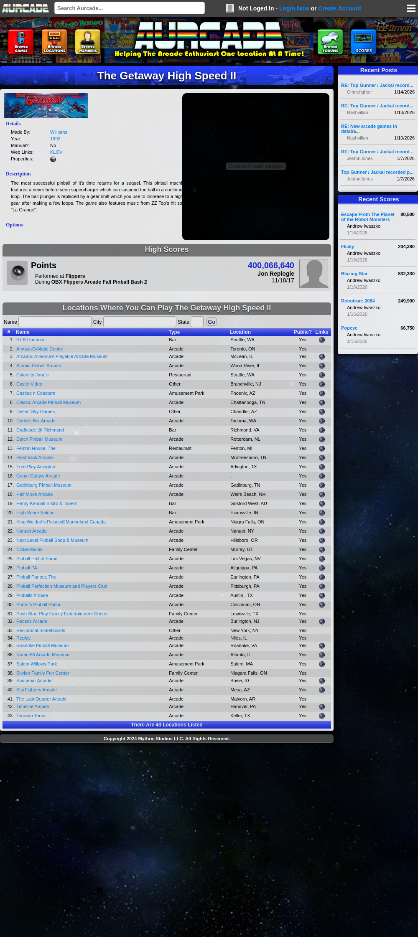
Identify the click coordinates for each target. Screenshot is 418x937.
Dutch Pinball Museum (39, 439)
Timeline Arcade (32, 706)
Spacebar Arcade (33, 680)
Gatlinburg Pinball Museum (43, 485)
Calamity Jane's (32, 374)
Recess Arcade (31, 621)
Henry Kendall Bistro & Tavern (47, 503)
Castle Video (29, 383)
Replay (23, 637)
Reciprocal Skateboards (40, 630)
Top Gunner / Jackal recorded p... (377, 172)
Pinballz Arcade (32, 595)
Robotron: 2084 (358, 300)
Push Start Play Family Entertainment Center (62, 613)
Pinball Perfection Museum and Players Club (61, 586)
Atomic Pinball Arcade (38, 365)
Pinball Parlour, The (36, 576)
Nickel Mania (29, 549)
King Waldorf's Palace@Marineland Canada (61, 521)
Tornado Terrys (31, 715)
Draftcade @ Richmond (40, 429)
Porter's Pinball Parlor (38, 604)
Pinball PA (26, 567)
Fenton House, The (36, 448)
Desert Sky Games (35, 411)
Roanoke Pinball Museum (42, 645)
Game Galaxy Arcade (38, 475)
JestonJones (360, 158)
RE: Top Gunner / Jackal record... (377, 85)
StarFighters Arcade (36, 689)
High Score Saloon (35, 512)
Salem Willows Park (36, 663)
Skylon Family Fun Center (42, 672)
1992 (55, 138)
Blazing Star (354, 273)
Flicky (347, 246)
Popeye (349, 327)
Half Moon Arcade (34, 494)
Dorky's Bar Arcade (36, 420)
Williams (58, 132)
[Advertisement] (95, 841)
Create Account (339, 8)
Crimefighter (359, 91)
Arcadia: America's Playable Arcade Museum (62, 356)
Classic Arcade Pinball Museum (48, 402)
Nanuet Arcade (31, 530)
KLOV (56, 152)
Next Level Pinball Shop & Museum (52, 540)
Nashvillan (357, 112)
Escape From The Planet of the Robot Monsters (368, 217)
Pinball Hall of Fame (36, 558)
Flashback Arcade (34, 457)
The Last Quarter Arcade (41, 698)
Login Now (294, 8)
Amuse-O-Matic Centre (39, 348)
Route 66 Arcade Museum (42, 654)
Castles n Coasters (35, 393)
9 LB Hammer (30, 339)
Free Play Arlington (35, 466)
